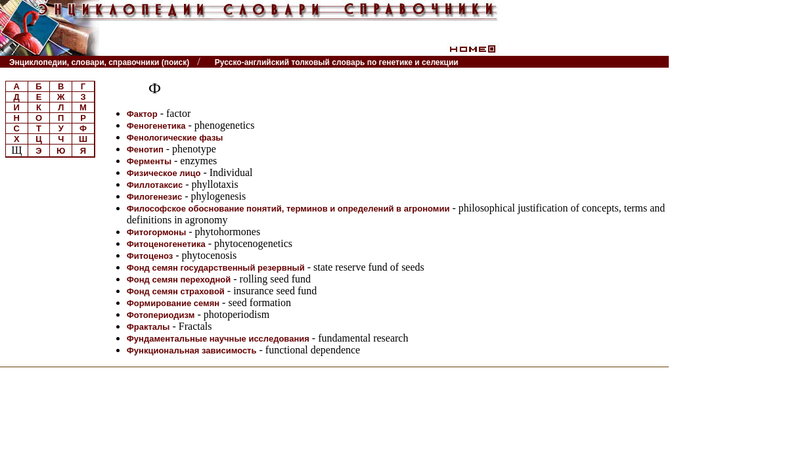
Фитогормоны (157, 232)
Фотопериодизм (161, 315)
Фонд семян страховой (176, 291)
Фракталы (148, 327)
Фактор (142, 114)
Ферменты (149, 161)
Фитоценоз (150, 256)
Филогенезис (155, 197)
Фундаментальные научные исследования (218, 339)
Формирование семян (173, 303)
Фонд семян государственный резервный (216, 268)
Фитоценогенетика (166, 244)
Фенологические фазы (175, 138)
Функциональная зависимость (192, 350)
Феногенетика (156, 126)
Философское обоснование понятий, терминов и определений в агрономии (288, 209)
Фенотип (145, 149)
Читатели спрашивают (618, 62)
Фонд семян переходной (179, 279)
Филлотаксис (155, 185)
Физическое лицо (164, 173)
